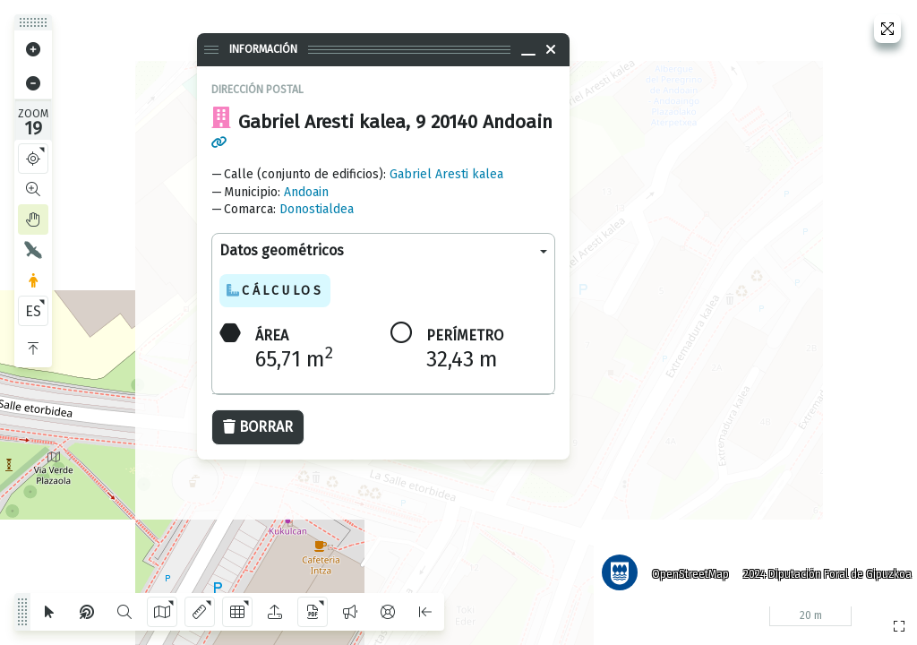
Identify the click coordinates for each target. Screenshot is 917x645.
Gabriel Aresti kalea (446, 174)
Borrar (258, 426)
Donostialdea (316, 209)
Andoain (306, 192)
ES (33, 311)
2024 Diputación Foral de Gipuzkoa (822, 569)
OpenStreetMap (685, 569)
